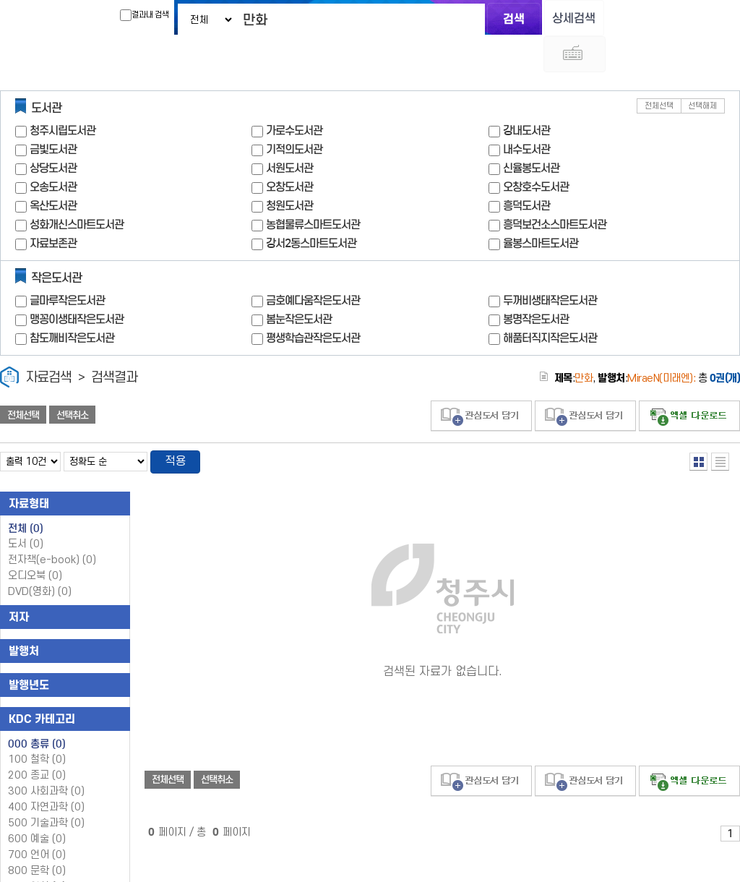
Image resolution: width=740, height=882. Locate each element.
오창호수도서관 (536, 153)
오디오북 (35, 542)
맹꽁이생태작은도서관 (77, 285)
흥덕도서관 (526, 172)
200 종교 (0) (37, 742)
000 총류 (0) (37, 710)
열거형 (698, 428)
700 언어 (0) (37, 821)
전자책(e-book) (52, 527)
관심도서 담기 (481, 382)
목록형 (720, 428)
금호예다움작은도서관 (313, 266)
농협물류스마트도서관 (313, 190)
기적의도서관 (294, 115)
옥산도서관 (53, 172)
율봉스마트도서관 (540, 209)
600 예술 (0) (37, 806)
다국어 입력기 (613, 19)
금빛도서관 (53, 115)
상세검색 (565, 18)
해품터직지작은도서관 (550, 304)
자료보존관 (53, 209)
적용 (176, 427)
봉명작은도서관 (536, 285)
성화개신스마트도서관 (77, 190)
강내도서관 (526, 96)
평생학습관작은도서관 (313, 304)
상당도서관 (53, 134)
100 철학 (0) (37, 726)
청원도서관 (289, 172)
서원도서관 (289, 134)
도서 (25, 511)
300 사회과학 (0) (46, 758)
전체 (25, 495)
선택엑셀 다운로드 (689, 382)
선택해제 (702, 72)
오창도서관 (289, 153)
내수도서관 (526, 115)
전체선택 (659, 72)
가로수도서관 (294, 96)
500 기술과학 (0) (46, 790)
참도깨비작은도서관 (72, 304)
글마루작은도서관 (67, 266)
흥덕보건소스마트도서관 (554, 190)
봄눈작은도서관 (299, 285)
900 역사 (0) (37, 853)
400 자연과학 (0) (46, 774)
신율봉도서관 (531, 134)
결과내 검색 (133, 15)
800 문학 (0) (37, 837)
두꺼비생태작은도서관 (550, 266)
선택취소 (72, 381)
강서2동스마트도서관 (311, 209)
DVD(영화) (40, 558)
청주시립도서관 (62, 96)
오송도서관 (53, 153)
